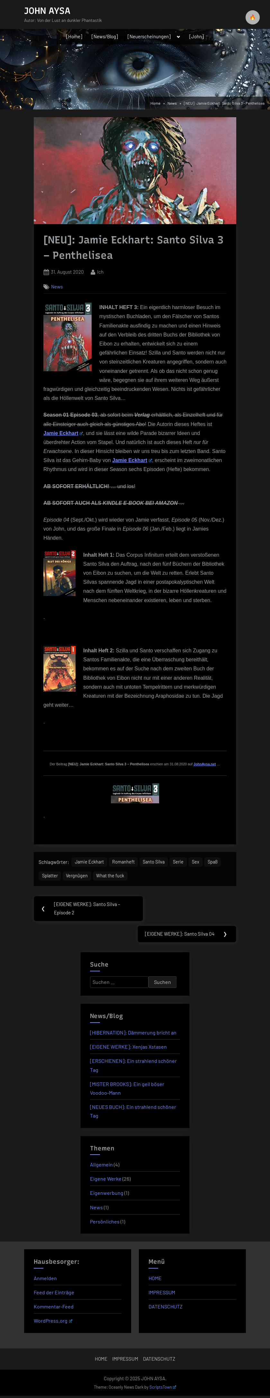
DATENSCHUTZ (165, 1309)
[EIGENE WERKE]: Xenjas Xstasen (128, 1049)
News (57, 286)
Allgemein (101, 1167)
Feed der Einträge (54, 1294)
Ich (100, 271)
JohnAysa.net (205, 764)
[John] (196, 36)
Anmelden (45, 1280)
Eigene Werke (106, 1181)
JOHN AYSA (47, 10)
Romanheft (127, 862)
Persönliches (105, 1224)
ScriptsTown (162, 1389)
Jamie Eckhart (63, 433)
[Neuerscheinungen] (149, 36)
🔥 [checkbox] (252, 17)
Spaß (47, 877)
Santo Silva (160, 862)
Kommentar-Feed (54, 1309)
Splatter (70, 877)
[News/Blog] (105, 36)
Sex (204, 862)
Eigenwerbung (106, 1195)
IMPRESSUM (161, 1294)
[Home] (74, 36)
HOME (155, 1280)
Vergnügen (99, 877)
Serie (186, 862)
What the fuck (134, 877)
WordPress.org (53, 1323)
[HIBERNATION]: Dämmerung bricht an (133, 1035)
